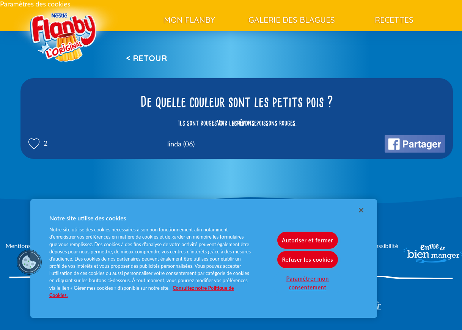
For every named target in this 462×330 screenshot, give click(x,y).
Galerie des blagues (291, 20)
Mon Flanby (189, 20)
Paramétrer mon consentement (307, 283)
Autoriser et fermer (307, 240)
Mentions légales (28, 245)
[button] (29, 262)
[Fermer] (361, 210)
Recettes (394, 20)
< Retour (146, 58)
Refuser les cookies (307, 259)
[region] (203, 258)
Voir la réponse (237, 122)
